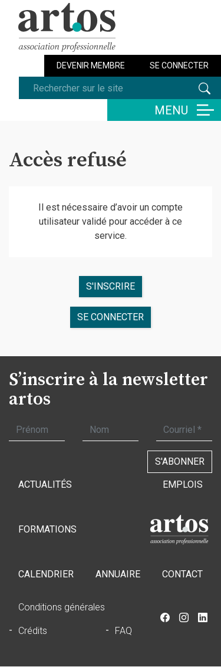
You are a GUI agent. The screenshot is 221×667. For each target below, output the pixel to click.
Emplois (183, 484)
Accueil (179, 530)
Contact (182, 574)
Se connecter (179, 65)
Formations (47, 529)
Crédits (32, 630)
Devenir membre (91, 65)
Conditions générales (61, 607)
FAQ (123, 630)
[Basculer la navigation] (164, 110)
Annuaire (117, 574)
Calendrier (46, 574)
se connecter (110, 317)
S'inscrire (110, 286)
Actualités (45, 484)
